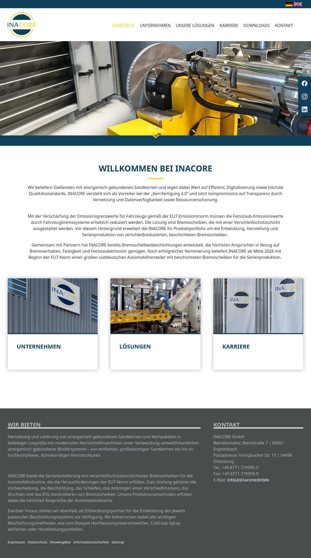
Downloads (256, 25)
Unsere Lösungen (195, 25)
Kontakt (284, 25)
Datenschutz (37, 542)
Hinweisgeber (60, 542)
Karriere (229, 25)
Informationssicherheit (91, 542)
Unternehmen (155, 25)
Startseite (123, 25)
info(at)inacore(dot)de (248, 480)
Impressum (16, 542)
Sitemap (117, 542)
